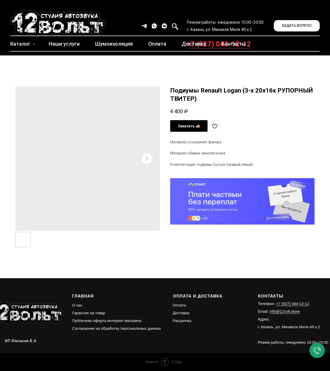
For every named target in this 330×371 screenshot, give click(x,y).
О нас (77, 305)
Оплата (157, 44)
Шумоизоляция (114, 44)
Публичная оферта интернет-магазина (106, 320)
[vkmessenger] (164, 26)
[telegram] (144, 26)
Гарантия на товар (88, 313)
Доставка (194, 44)
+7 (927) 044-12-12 (292, 303)
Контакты (233, 44)
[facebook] (174, 26)
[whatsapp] (154, 26)
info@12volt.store (285, 311)
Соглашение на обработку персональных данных (116, 328)
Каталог (21, 44)
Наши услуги (64, 44)
